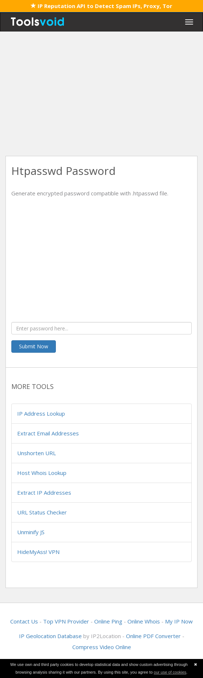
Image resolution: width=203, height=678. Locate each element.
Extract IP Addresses (44, 492)
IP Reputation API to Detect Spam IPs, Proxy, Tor (101, 6)
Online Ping (108, 621)
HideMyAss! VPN (38, 551)
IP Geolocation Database (50, 636)
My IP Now (179, 621)
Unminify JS (31, 532)
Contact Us (24, 621)
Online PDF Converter (153, 636)
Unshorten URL (36, 453)
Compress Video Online (101, 647)
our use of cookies (170, 672)
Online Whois (143, 621)
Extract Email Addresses (48, 433)
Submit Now (33, 346)
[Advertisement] (101, 93)
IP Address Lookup (41, 413)
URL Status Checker (42, 512)
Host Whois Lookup (41, 472)
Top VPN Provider (66, 621)
